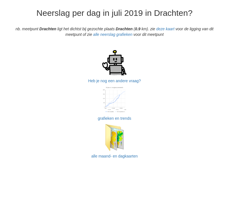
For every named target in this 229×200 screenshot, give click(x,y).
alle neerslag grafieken (112, 34)
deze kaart (165, 29)
